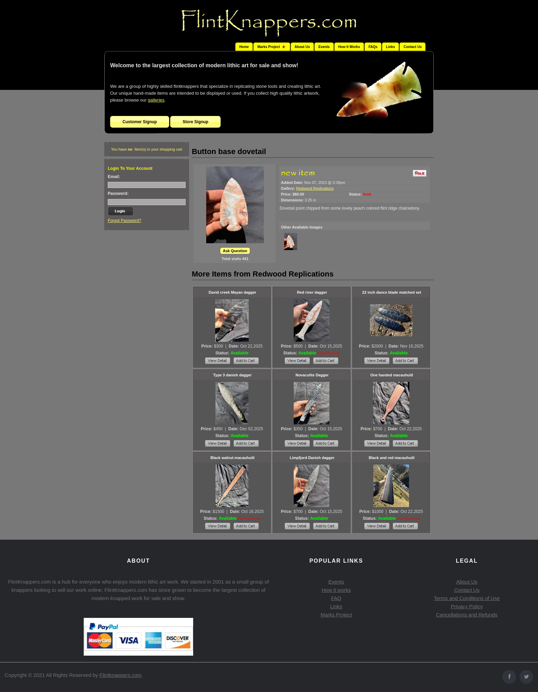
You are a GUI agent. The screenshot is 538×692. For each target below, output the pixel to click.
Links (390, 47)
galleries (156, 100)
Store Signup (195, 121)
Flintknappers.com (121, 675)
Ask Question (235, 251)
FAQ (336, 598)
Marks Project (336, 615)
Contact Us (413, 47)
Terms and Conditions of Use (467, 598)
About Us (302, 47)
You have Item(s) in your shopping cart (147, 149)
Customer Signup (139, 121)
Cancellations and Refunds (467, 615)
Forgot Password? (124, 220)
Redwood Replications (315, 188)
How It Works (349, 47)
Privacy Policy (467, 606)
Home (244, 47)
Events (324, 47)
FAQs (373, 47)
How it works (336, 590)
